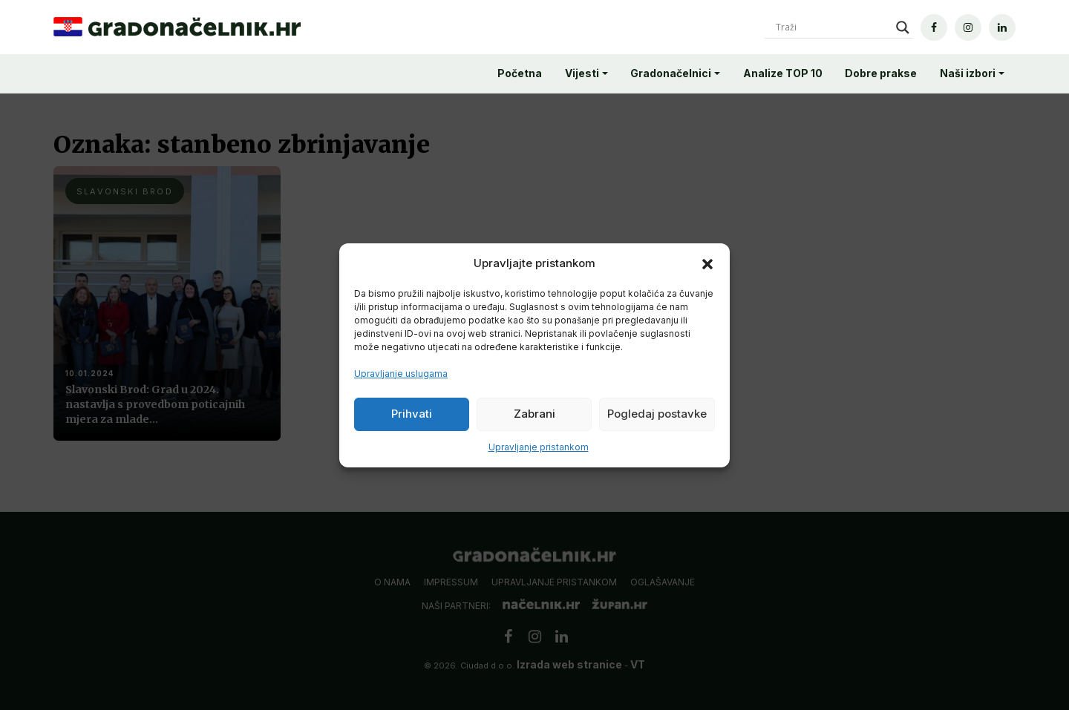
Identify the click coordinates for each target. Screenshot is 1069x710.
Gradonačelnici (670, 73)
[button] (707, 263)
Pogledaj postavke (657, 414)
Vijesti (582, 73)
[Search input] (832, 27)
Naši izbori (968, 73)
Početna (519, 73)
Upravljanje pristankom (538, 447)
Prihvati (411, 414)
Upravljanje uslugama (401, 373)
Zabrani (534, 414)
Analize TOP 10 (783, 73)
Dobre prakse (881, 73)
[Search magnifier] (902, 27)
